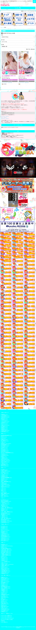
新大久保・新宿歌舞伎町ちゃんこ (7, 452)
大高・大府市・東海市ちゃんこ (7, 511)
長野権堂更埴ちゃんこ (5, 535)
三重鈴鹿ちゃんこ (4, 517)
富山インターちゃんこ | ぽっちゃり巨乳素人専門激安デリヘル (15, 626)
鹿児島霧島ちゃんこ (5, 582)
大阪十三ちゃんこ (4, 562)
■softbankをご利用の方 (5, 118)
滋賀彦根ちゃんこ (4, 544)
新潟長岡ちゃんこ (4, 531)
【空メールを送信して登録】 (18, 124)
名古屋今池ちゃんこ (5, 499)
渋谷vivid (3, 620)
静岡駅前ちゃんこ (4, 509)
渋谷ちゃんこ (3, 489)
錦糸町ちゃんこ (4, 456)
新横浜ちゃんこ (4, 480)
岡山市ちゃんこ (4, 605)
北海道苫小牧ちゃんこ (5, 430)
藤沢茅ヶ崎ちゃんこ (5, 465)
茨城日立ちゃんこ (4, 494)
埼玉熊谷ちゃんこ (4, 447)
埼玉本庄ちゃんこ (4, 453)
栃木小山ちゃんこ (4, 448)
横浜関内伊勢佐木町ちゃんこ (6, 435)
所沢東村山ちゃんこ (5, 472)
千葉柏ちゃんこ (4, 482)
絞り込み (3, 39)
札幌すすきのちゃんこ (5, 425)
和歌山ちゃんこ (4, 547)
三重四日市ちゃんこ (5, 506)
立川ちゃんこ (3, 438)
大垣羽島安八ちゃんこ (5, 502)
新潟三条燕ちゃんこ (5, 540)
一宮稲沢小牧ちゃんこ (5, 503)
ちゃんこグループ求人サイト (6, 616)
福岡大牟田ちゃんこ (5, 606)
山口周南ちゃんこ (4, 591)
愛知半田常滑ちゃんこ (5, 519)
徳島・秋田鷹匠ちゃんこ (5, 587)
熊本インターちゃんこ (5, 581)
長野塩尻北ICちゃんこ (5, 538)
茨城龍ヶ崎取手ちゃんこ (5, 470)
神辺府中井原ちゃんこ (5, 608)
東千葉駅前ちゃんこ (5, 440)
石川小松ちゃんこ (4, 526)
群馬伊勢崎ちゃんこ (5, 464)
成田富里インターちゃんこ (6, 443)
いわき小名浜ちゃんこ (5, 421)
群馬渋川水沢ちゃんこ (5, 459)
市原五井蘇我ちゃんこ (5, 484)
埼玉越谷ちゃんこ (4, 469)
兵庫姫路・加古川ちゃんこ (6, 553)
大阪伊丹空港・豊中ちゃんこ (6, 549)
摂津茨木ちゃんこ (4, 566)
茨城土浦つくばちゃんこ (5, 460)
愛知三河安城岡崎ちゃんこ (6, 501)
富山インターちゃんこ (5, 530)
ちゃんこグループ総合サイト (6, 615)
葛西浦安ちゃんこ (4, 478)
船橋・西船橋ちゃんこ (5, 493)
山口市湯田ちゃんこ (5, 610)
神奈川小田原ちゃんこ (5, 461)
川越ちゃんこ (3, 442)
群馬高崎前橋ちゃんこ (5, 444)
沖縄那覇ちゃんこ (4, 590)
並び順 (2, 44)
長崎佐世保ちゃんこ (5, 579)
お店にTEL (18, 7)
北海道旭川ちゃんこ (5, 422)
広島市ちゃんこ (4, 593)
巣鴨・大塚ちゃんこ (5, 496)
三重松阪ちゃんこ (4, 515)
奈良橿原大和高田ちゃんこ (6, 548)
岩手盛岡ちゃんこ (4, 426)
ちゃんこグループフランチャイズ (7, 618)
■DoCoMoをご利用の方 (5, 116)
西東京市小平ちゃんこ (5, 486)
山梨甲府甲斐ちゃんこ (5, 534)
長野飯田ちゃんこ (4, 532)
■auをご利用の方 (4, 117)
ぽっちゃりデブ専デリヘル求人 (7, 619)
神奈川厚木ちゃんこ (5, 451)
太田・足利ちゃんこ (5, 473)
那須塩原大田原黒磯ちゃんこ (6, 477)
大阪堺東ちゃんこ (4, 560)
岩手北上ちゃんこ (4, 423)
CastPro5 (18, 627)
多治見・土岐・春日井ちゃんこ (7, 507)
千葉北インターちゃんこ (5, 485)
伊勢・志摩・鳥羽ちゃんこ (6, 518)
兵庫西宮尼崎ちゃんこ (5, 572)
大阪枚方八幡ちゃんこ (5, 565)
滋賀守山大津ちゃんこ (5, 568)
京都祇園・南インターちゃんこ (7, 545)
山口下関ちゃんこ (4, 595)
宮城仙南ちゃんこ (4, 414)
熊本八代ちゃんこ (4, 602)
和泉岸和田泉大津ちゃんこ (6, 551)
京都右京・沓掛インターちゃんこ (7, 564)
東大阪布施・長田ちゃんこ (6, 552)
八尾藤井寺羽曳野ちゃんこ (6, 555)
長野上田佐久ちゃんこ (5, 539)
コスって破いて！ (4, 622)
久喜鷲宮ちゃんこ (4, 474)
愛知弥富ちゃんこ (4, 505)
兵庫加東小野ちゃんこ (5, 569)
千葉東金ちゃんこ (4, 457)
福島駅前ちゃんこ (4, 429)
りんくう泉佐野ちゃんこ (5, 561)
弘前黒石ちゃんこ (4, 419)
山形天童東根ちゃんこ (5, 415)
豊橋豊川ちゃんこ (4, 510)
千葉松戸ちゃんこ (4, 463)
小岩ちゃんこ (3, 488)
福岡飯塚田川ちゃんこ (5, 594)
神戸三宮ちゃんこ (4, 557)
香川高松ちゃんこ (4, 583)
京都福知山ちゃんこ (5, 573)
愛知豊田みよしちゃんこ (5, 514)
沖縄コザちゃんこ (4, 607)
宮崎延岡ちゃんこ (4, 611)
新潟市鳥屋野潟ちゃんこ (5, 536)
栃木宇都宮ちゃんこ (5, 446)
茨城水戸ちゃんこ (4, 439)
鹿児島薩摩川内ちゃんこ (5, 586)
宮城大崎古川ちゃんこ (5, 417)
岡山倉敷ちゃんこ (4, 599)
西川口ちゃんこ (4, 436)
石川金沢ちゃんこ (4, 528)
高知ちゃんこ (3, 598)
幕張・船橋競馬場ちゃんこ (6, 481)
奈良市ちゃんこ (4, 556)
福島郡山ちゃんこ (4, 427)
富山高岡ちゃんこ (4, 527)
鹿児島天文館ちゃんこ (5, 578)
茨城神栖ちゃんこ (4, 476)
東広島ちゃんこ (4, 601)
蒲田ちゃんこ (3, 490)
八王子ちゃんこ (4, 492)
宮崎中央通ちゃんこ (5, 603)
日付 (2, 35)
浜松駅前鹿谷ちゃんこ (5, 522)
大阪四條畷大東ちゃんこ (5, 570)
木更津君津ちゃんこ (5, 455)
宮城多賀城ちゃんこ (5, 431)
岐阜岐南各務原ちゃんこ (5, 513)
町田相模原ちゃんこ (5, 450)
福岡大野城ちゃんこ (5, 597)
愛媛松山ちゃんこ (4, 577)
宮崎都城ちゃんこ (4, 589)
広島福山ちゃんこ (4, 585)
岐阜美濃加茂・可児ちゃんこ (6, 520)
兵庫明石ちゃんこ (4, 558)
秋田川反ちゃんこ (4, 418)
